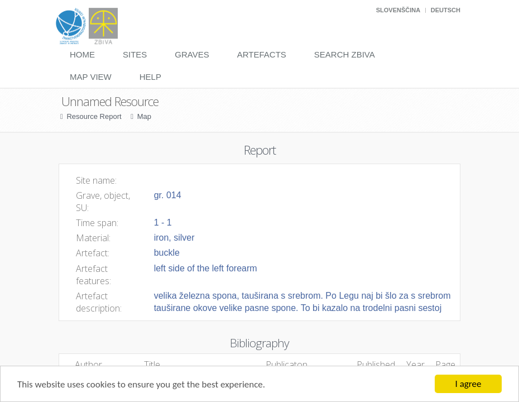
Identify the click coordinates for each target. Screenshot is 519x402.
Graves (192, 54)
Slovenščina (398, 10)
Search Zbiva (344, 54)
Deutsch (445, 10)
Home (82, 54)
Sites (135, 54)
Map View (91, 77)
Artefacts (261, 54)
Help (150, 77)
